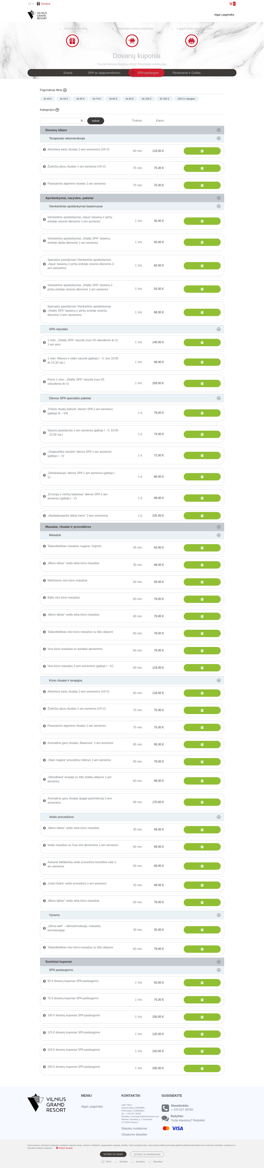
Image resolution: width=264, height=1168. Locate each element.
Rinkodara (156, 1161)
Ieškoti (95, 120)
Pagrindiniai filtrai (53, 90)
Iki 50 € (64, 98)
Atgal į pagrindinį (224, 14)
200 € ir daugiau (186, 98)
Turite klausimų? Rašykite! (188, 1120)
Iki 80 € (113, 98)
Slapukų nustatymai (134, 1128)
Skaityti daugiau (64, 1148)
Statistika (122, 1161)
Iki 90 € (130, 98)
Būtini (106, 1161)
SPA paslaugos (148, 73)
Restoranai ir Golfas (187, 73)
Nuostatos (138, 1161)
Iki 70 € (97, 98)
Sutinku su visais (113, 1154)
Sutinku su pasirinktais (147, 1154)
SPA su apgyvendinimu (104, 73)
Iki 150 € (164, 98)
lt (31, 3)
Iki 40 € (48, 98)
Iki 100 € (146, 98)
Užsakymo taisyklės (134, 1134)
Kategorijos (49, 110)
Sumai (67, 73)
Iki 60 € (80, 98)
